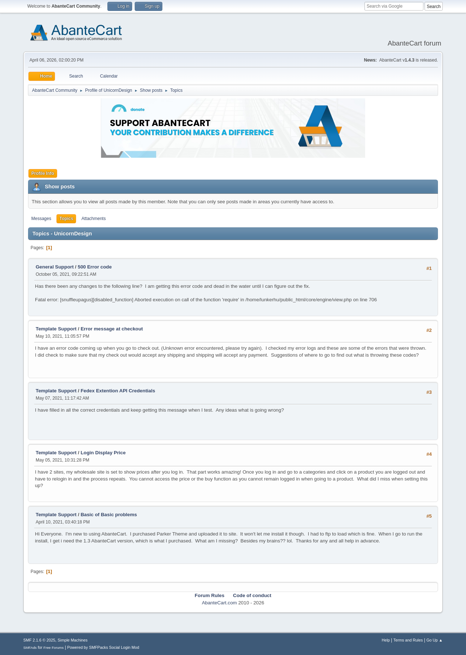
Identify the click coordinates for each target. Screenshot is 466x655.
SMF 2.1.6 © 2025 (39, 640)
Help (386, 640)
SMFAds (30, 648)
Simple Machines (72, 640)
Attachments (94, 218)
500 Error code (95, 267)
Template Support (56, 329)
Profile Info (42, 173)
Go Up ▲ (434, 640)
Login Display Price (103, 452)
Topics (66, 218)
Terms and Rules (408, 640)
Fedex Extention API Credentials (117, 390)
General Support (55, 267)
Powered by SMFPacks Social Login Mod (103, 647)
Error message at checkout (111, 329)
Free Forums (53, 648)
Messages (41, 218)
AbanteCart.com (219, 602)
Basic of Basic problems (108, 514)
